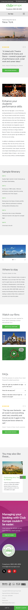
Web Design (4, 602)
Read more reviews (10, 70)
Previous (21, 477)
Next (24, 477)
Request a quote (21, 608)
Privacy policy (5, 600)
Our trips (9, 14)
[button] (3, 259)
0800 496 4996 (17, 9)
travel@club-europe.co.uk (11, 567)
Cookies (4, 598)
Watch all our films (11, 326)
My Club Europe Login (21, 1)
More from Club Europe (7, 1)
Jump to (7, 608)
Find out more (9, 535)
